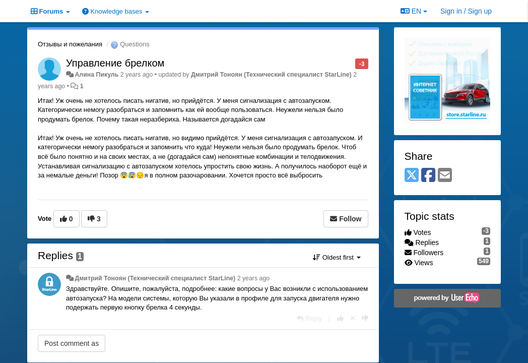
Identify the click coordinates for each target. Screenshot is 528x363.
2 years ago (253, 278)
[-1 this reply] (365, 318)
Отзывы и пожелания (70, 44)
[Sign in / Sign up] (466, 11)
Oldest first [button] (336, 257)
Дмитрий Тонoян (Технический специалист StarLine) (271, 74)
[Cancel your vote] (352, 318)
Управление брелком (115, 63)
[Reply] (309, 318)
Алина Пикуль (96, 74)
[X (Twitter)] (412, 176)
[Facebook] (428, 176)
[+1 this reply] (340, 318)
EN (414, 11)
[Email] (445, 176)
